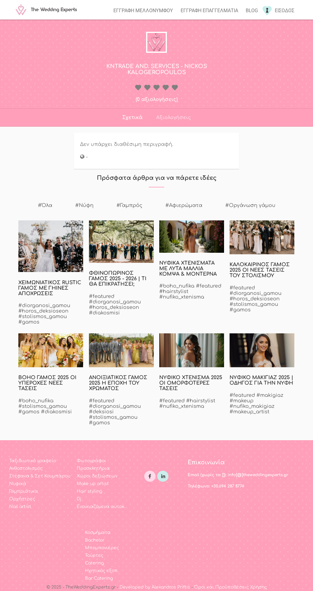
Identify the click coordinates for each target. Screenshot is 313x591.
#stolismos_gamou (42, 316)
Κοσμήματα (98, 532)
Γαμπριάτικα (23, 491)
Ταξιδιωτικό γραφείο (32, 461)
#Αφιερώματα (183, 205)
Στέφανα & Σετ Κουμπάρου (39, 476)
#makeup (241, 401)
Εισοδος (284, 10)
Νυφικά (17, 483)
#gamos (28, 322)
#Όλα (45, 205)
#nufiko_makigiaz (252, 406)
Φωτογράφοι (91, 461)
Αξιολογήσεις (173, 117)
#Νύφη (84, 205)
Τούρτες (94, 555)
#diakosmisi (104, 313)
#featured (101, 296)
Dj (79, 499)
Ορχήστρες (22, 499)
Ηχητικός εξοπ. (102, 570)
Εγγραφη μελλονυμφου (143, 10)
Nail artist (20, 506)
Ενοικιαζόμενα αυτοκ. (101, 506)
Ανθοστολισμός (25, 468)
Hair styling (89, 491)
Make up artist (93, 483)
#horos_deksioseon (43, 311)
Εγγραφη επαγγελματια (209, 10)
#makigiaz (269, 395)
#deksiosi (101, 412)
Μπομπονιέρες (102, 548)
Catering (94, 563)
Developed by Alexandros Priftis (155, 587)
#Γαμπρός (129, 205)
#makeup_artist (249, 412)
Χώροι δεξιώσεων (97, 476)
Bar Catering (99, 578)
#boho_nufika (176, 286)
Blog (252, 10)
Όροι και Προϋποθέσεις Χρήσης (230, 587)
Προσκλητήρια (93, 468)
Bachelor (95, 540)
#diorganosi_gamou (44, 305)
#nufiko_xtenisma (181, 297)
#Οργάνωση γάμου (250, 205)
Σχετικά (132, 117)
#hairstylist (173, 291)
